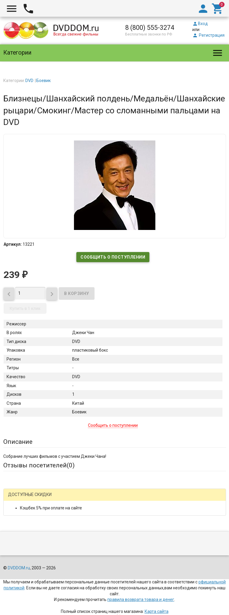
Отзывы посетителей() (39, 465)
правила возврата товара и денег (140, 599)
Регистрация (208, 35)
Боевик (43, 80)
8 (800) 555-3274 (149, 27)
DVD (29, 80)
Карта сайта (156, 611)
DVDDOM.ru (19, 567)
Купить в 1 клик (25, 308)
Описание (18, 441)
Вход (200, 23)
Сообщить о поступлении (113, 257)
